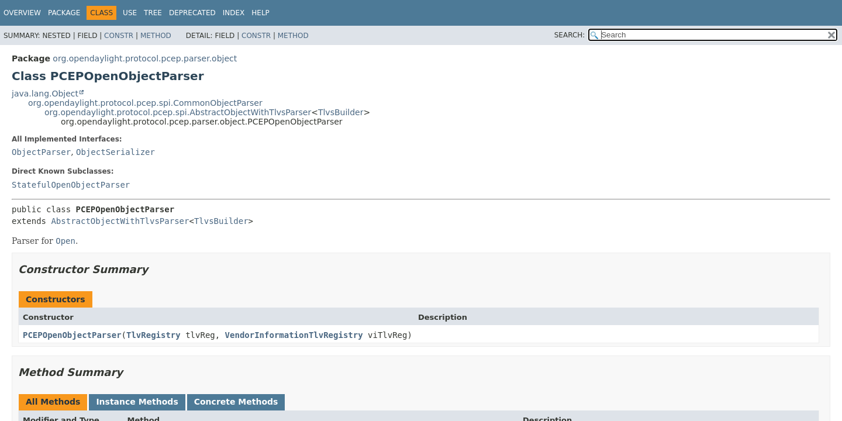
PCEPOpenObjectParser (72, 335)
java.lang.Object (45, 93)
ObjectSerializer (115, 152)
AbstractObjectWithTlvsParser (120, 221)
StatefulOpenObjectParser (71, 184)
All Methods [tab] (53, 401)
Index (234, 13)
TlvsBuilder (341, 112)
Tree (153, 13)
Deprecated (192, 13)
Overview (22, 13)
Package (64, 13)
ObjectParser (41, 152)
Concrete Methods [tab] (236, 401)
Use (130, 13)
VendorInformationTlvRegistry (294, 335)
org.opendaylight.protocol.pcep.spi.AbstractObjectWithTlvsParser (177, 112)
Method (155, 36)
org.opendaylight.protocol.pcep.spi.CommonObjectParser (145, 103)
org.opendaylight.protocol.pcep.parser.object (145, 58)
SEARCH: (569, 35)
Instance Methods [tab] (137, 401)
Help (260, 13)
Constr (118, 36)
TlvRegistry (153, 335)
